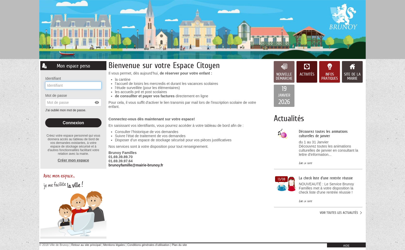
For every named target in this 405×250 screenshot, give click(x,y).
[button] (97, 102)
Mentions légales (114, 244)
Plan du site (179, 244)
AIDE (346, 245)
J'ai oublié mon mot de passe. (66, 110)
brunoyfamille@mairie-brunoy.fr (135, 165)
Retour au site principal (86, 244)
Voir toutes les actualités (339, 213)
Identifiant (53, 78)
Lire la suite (305, 163)
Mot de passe (56, 95)
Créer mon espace (73, 160)
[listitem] (284, 96)
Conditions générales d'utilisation (148, 244)
